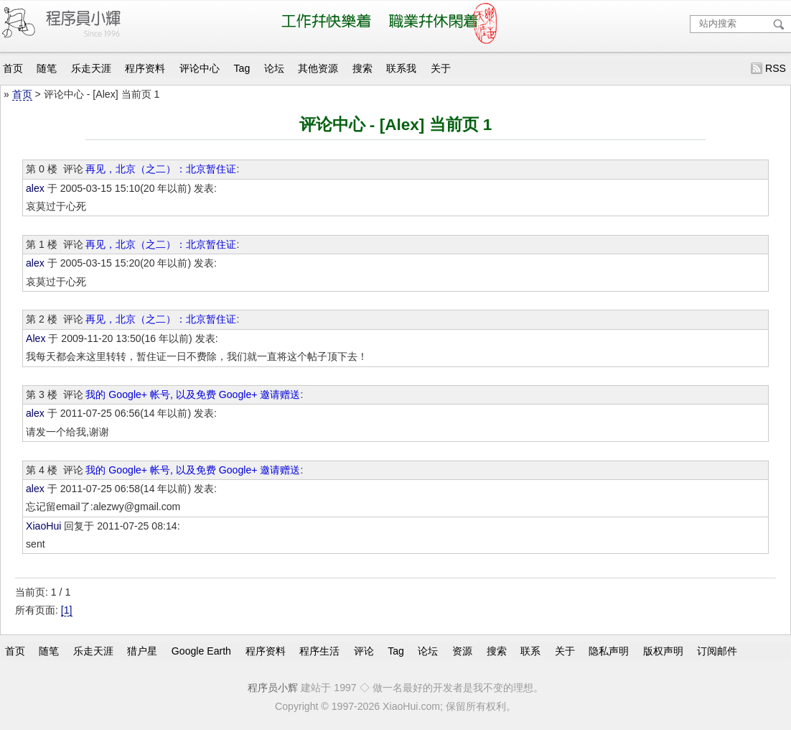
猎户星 (142, 651)
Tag (242, 68)
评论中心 (199, 68)
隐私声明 (609, 651)
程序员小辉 (273, 687)
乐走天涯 (91, 68)
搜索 (362, 68)
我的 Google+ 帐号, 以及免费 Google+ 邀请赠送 (192, 394)
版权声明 (663, 651)
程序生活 (319, 651)
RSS (775, 68)
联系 (530, 651)
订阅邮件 (717, 651)
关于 (441, 68)
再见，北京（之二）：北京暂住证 (160, 169)
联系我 (401, 68)
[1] (66, 610)
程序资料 (145, 68)
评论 (364, 651)
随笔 (47, 68)
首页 (13, 68)
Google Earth (201, 651)
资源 (462, 651)
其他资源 (318, 68)
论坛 (274, 68)
